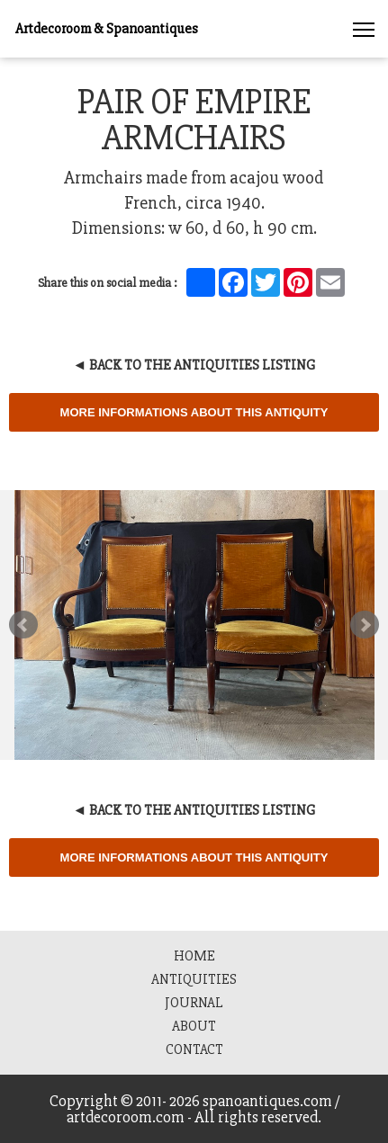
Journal (194, 1003)
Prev (23, 625)
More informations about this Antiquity (194, 412)
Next (364, 625)
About (194, 1026)
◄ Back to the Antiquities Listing (194, 365)
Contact (194, 1049)
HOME (194, 956)
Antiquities (194, 979)
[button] (363, 24)
